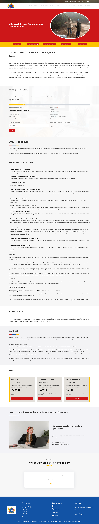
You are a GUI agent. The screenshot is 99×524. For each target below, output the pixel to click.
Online (52, 109)
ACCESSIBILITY (66, 1)
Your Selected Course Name (16, 107)
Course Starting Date (14, 122)
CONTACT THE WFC (81, 1)
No (52, 126)
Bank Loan (12, 120)
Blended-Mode (55, 111)
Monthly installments (56, 118)
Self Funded (12, 116)
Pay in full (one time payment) (58, 116)
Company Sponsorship (15, 118)
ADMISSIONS (73, 1)
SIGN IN (88, 1)
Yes (52, 125)
